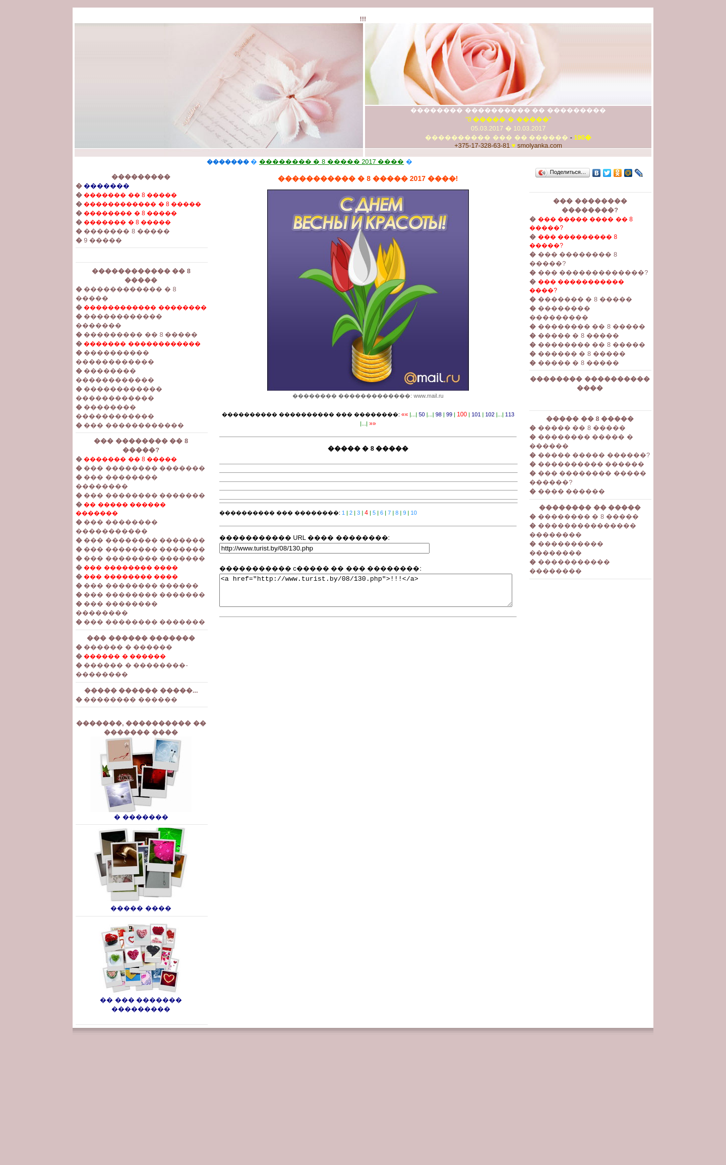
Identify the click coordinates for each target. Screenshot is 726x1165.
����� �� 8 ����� (595, 468)
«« (394, 414)
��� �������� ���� (131, 647)
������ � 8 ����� (595, 394)
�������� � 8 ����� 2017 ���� (313, 161)
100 (451, 414)
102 (478, 414)
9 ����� (103, 249)
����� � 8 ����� (591, 367)
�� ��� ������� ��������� (132, 1126)
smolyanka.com (539, 145)
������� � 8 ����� (127, 230)
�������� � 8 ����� (130, 221)
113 (498, 414)
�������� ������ (130, 816)
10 (396, 504)
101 (465, 414)
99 (438, 414)
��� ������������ (134, 460)
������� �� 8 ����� (130, 195)
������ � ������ (128, 754)
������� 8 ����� (126, 239)
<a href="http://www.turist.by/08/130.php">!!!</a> (366, 584)
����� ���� (132, 1030)
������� (107, 186)
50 (411, 414)
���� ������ (585, 550)
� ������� (132, 939)
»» (517, 414)
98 (428, 414)
